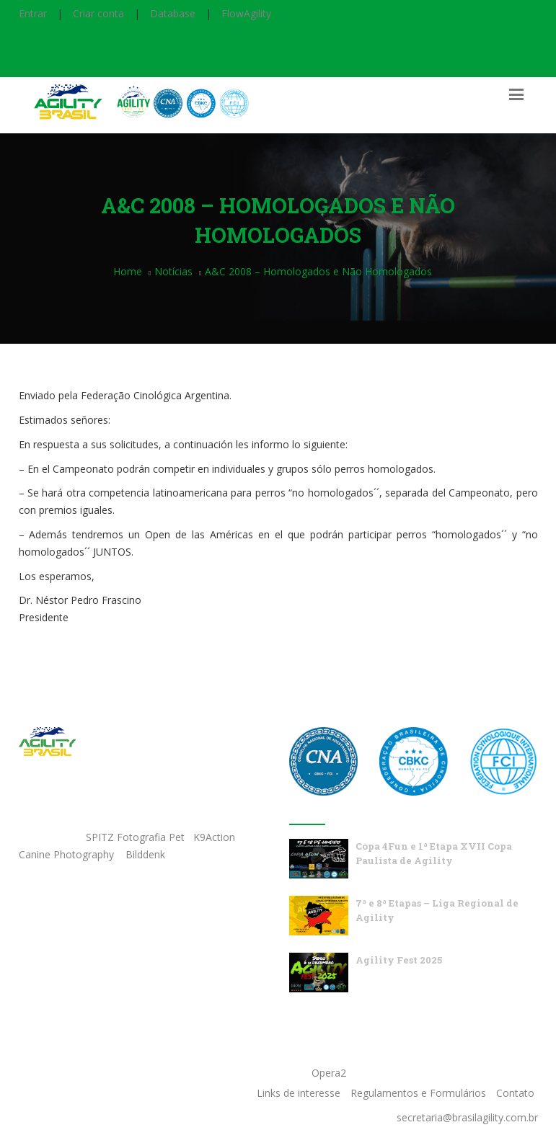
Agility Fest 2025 (399, 959)
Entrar (33, 13)
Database (172, 13)
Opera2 (329, 1073)
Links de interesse (298, 1093)
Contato (515, 1093)
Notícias (173, 271)
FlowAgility (246, 13)
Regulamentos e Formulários (418, 1093)
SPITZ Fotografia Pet (136, 837)
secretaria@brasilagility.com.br (467, 1117)
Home (127, 271)
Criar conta (98, 13)
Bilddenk (145, 854)
